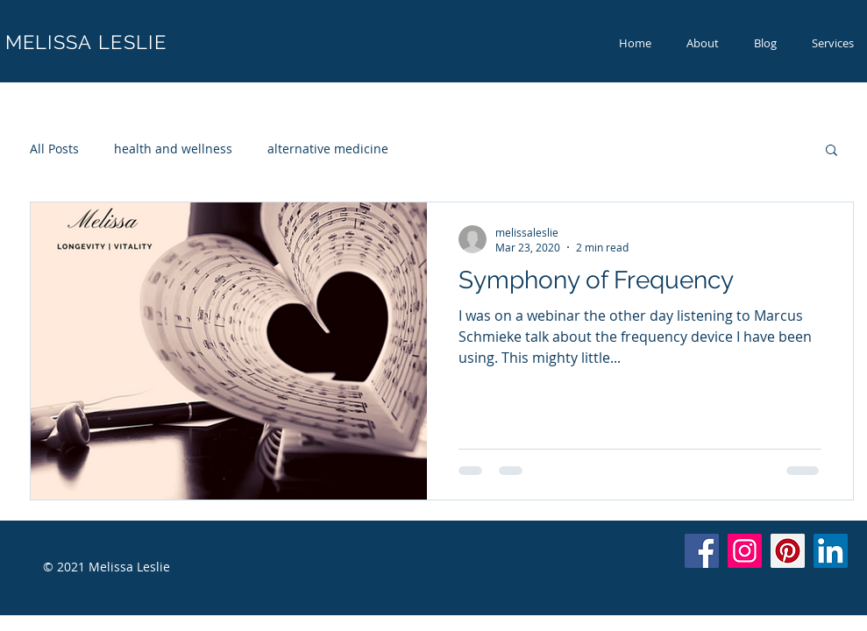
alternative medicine (327, 148)
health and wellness (173, 148)
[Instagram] (745, 551)
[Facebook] (702, 551)
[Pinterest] (788, 551)
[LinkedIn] (831, 551)
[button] (831, 151)
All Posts (54, 148)
